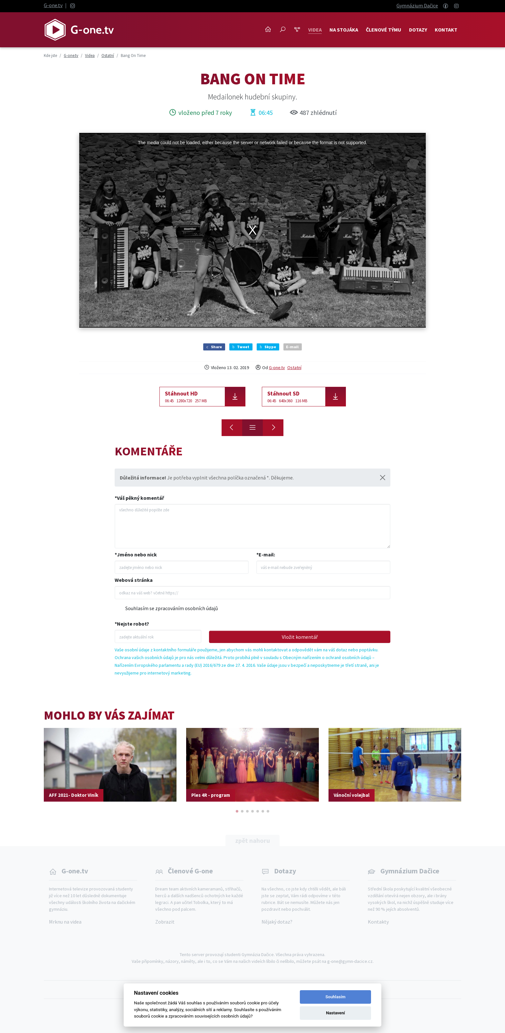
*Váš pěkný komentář (139, 498)
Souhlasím (336, 996)
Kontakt (446, 29)
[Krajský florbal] (232, 427)
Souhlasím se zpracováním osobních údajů (171, 608)
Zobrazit (165, 921)
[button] (237, 811)
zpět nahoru (252, 840)
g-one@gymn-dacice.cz (350, 961)
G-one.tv (53, 5)
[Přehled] (252, 427)
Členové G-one (190, 870)
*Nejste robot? (132, 623)
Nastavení (335, 1012)
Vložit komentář (300, 637)
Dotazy (418, 29)
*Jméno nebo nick (136, 554)
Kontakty (378, 921)
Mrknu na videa (65, 921)
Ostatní (294, 367)
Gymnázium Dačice (417, 5)
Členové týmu (383, 29)
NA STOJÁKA (343, 29)
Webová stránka (134, 580)
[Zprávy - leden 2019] (273, 427)
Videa (315, 29)
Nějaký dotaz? (277, 921)
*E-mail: (265, 554)
